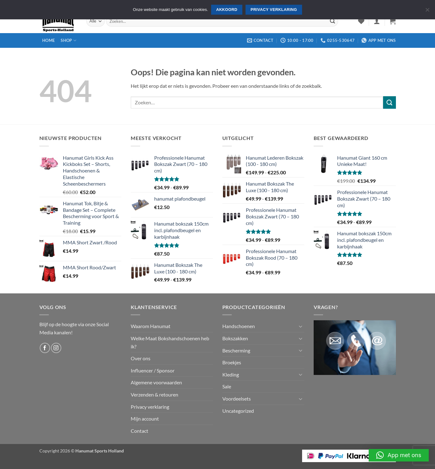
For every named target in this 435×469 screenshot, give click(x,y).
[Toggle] (300, 326)
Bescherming (236, 350)
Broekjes (231, 362)
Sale (226, 386)
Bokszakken (235, 338)
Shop (68, 40)
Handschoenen (238, 326)
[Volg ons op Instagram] (56, 348)
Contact (139, 431)
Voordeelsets (236, 399)
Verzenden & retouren (154, 394)
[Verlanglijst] (361, 21)
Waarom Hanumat (150, 326)
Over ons (140, 358)
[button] (377, 21)
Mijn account (145, 419)
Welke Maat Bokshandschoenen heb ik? (170, 342)
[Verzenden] (332, 21)
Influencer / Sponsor (153, 370)
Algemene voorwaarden (156, 382)
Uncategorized (238, 411)
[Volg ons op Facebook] (45, 348)
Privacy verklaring (150, 407)
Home (48, 40)
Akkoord (226, 9)
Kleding (230, 374)
